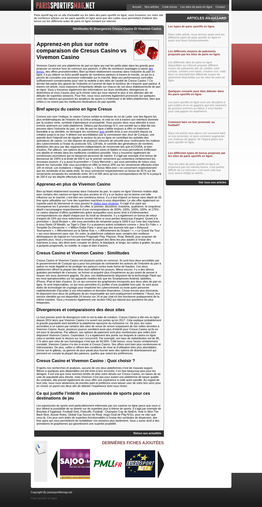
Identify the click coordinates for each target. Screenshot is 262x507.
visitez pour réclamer (106, 203)
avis (102, 131)
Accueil (136, 6)
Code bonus (169, 6)
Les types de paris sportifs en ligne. (191, 26)
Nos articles (151, 6)
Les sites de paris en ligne (196, 6)
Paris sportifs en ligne (44, 498)
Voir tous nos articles (212, 182)
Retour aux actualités (147, 433)
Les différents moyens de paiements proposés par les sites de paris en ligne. (194, 53)
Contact (220, 6)
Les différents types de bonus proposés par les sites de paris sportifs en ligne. (197, 154)
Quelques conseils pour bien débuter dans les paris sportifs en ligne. (196, 93)
